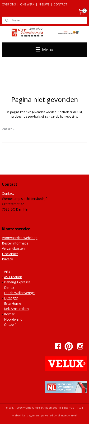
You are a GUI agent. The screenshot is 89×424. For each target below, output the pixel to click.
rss (79, 407)
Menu (44, 49)
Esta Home (12, 303)
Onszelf (10, 324)
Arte (7, 271)
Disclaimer (10, 254)
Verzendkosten (13, 248)
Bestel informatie (15, 243)
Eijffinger (11, 298)
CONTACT (60, 4)
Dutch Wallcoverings (19, 292)
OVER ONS (9, 4)
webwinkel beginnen (25, 415)
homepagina (68, 117)
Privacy (7, 259)
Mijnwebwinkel (67, 415)
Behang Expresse (17, 282)
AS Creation (13, 277)
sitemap (69, 407)
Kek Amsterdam (16, 308)
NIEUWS (44, 4)
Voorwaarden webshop (19, 237)
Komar (9, 314)
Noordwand (13, 319)
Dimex (9, 287)
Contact (8, 193)
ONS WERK (27, 4)
